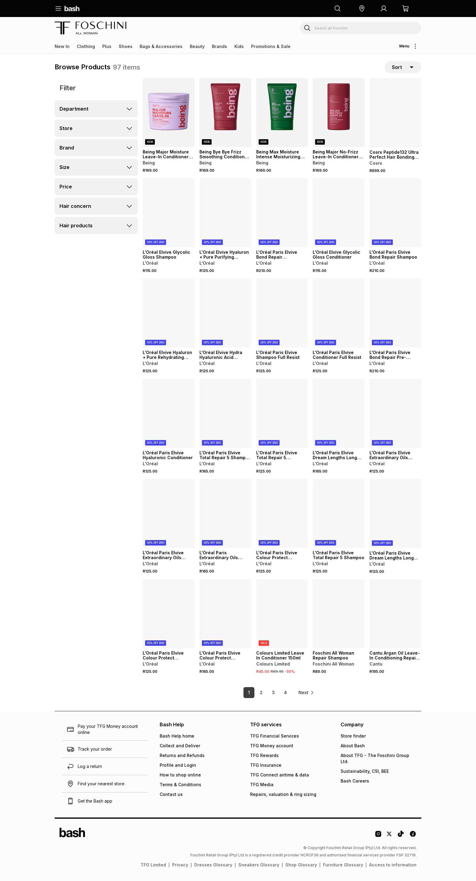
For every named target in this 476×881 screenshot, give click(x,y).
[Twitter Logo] (389, 836)
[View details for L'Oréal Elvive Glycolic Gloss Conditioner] (339, 213)
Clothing (86, 46)
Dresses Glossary (213, 865)
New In (62, 46)
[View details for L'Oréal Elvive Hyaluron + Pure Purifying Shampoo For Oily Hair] (225, 213)
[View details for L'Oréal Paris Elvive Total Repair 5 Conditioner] (282, 413)
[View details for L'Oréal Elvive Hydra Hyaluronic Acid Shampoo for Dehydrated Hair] (225, 313)
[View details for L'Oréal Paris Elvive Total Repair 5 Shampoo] (339, 513)
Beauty (197, 46)
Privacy (180, 865)
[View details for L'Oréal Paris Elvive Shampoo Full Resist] (282, 313)
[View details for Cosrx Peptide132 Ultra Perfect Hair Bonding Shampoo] (395, 112)
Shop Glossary (301, 865)
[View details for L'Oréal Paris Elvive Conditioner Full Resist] (339, 313)
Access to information (392, 865)
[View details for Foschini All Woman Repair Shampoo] (339, 614)
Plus (106, 46)
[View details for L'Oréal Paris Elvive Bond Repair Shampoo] (395, 213)
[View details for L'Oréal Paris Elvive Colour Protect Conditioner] (169, 614)
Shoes (125, 46)
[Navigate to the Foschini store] (90, 28)
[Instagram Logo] (378, 836)
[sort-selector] (403, 67)
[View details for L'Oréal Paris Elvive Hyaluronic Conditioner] (169, 413)
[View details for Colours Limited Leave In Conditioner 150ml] (282, 614)
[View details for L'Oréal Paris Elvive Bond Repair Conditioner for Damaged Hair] (282, 213)
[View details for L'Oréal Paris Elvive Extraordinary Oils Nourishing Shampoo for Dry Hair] (169, 513)
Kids (239, 46)
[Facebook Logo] (412, 836)
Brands (219, 46)
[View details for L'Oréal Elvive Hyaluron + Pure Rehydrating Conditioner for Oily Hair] (169, 313)
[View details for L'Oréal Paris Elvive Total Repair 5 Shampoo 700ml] (225, 413)
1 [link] (249, 692)
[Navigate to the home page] (72, 8)
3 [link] (273, 692)
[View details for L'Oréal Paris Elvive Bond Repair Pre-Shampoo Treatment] (395, 313)
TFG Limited (153, 865)
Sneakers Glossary (258, 865)
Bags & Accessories (161, 46)
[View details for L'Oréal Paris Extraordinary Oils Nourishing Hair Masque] (225, 513)
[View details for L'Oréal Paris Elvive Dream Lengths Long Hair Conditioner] (339, 413)
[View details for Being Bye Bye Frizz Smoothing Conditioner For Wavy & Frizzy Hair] (225, 112)
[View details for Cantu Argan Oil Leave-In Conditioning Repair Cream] (395, 614)
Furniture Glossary (343, 865)
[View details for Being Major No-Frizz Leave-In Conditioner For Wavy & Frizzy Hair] (339, 112)
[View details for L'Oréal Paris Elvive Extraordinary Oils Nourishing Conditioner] (395, 413)
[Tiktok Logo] (400, 836)
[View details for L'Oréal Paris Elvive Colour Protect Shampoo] (282, 513)
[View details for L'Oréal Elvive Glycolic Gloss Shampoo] (169, 213)
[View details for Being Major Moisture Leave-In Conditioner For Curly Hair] (169, 112)
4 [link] (285, 692)
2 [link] (261, 692)
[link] (306, 693)
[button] (362, 8)
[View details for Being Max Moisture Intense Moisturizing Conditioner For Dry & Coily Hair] (282, 112)
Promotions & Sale (271, 46)
